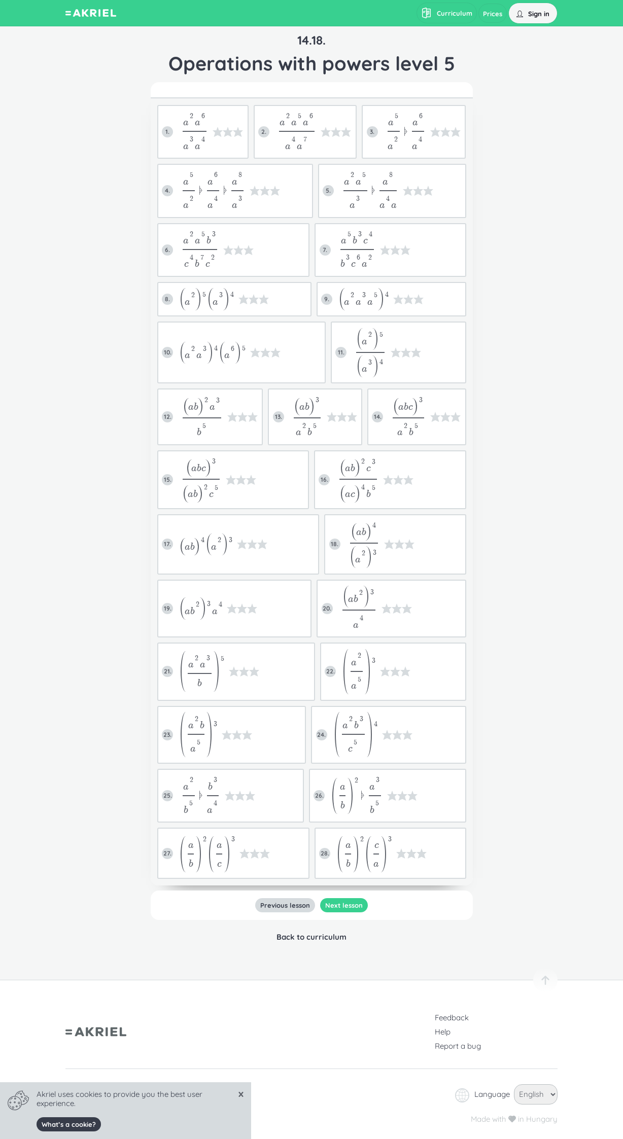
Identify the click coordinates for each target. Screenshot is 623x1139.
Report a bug (458, 1046)
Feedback (452, 1017)
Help (443, 1032)
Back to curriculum (311, 937)
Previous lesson (285, 905)
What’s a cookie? (69, 1124)
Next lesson (344, 905)
